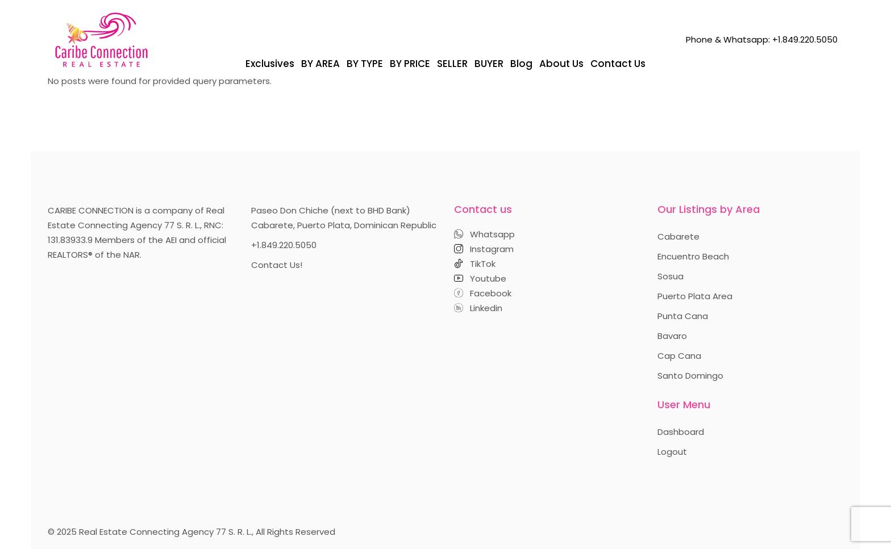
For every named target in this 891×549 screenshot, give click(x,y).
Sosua (670, 276)
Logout (672, 452)
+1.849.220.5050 (284, 245)
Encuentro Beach (693, 256)
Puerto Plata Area (694, 296)
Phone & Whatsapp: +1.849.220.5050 (762, 39)
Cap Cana (679, 356)
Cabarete (678, 236)
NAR (131, 255)
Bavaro (672, 336)
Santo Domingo (690, 376)
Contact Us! (276, 265)
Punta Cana (682, 316)
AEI (171, 240)
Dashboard (680, 432)
